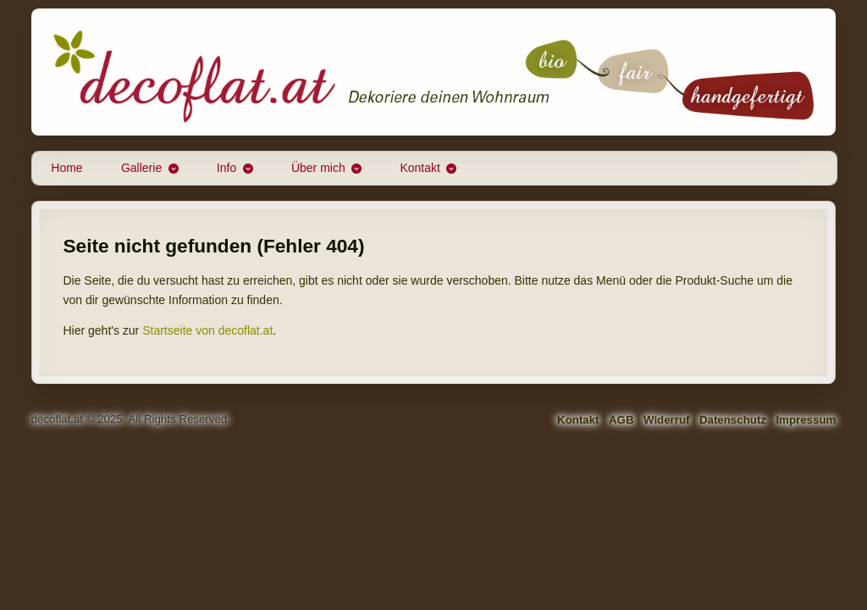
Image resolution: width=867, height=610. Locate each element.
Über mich (318, 168)
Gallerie (141, 168)
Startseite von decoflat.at (207, 330)
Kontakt (419, 168)
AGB (621, 419)
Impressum (806, 419)
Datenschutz (732, 419)
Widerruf (666, 419)
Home (66, 168)
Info (226, 168)
